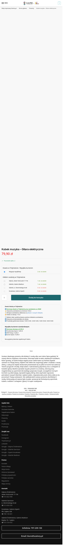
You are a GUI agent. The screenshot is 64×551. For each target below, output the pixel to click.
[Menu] (5, 3)
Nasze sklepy (6, 466)
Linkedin (5, 444)
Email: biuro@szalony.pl (32, 536)
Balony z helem (7, 406)
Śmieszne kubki (54, 394)
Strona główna (23, 8)
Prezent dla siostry (36, 392)
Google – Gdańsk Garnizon (11, 449)
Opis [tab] (31, 351)
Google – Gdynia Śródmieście (12, 447)
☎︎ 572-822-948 (7, 497)
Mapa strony (6, 484)
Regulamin (5, 481)
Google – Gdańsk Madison (11, 455)
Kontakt (4, 464)
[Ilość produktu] (4, 297)
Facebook (5, 435)
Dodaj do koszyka (36, 298)
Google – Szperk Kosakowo (11, 452)
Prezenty (31, 8)
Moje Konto (6, 469)
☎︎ (2, 522)
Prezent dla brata (13, 392)
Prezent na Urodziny (18, 394)
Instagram (5, 438)
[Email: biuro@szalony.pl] (2, 536)
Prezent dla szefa (48, 392)
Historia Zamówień (8, 472)
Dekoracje (5, 415)
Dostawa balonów (8, 409)
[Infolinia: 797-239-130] (2, 528)
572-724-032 (7, 522)
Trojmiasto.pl (6, 441)
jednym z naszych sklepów (34, 313)
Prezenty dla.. (34, 394)
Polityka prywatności (9, 475)
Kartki (4, 421)
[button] (59, 3)
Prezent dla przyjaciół (24, 392)
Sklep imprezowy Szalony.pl (9, 8)
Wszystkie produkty (30, 396)
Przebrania (5, 424)
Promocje (5, 427)
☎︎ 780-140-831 (7, 514)
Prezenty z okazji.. (44, 394)
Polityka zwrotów (7, 478)
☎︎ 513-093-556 (7, 505)
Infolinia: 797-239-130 (32, 528)
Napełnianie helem (8, 412)
